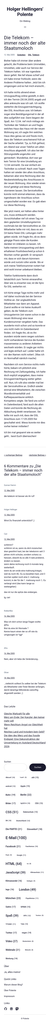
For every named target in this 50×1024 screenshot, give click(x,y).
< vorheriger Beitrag (13, 455)
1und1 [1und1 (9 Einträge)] (23, 777)
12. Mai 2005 (9, 490)
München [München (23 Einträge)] (13, 898)
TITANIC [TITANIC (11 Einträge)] (11, 924)
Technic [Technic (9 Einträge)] (39, 915)
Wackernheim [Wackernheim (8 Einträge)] (28, 941)
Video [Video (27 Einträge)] (12, 941)
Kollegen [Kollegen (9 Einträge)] (31, 881)
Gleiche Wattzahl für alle (17, 713)
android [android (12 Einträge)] (10, 786)
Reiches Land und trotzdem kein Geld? (24, 731)
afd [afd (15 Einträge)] (35, 777)
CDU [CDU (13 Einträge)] (39, 803)
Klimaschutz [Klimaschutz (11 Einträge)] (37, 872)
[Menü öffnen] (25, 27)
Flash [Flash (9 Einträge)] (9, 855)
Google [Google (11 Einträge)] (21, 855)
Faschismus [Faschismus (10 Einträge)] (32, 846)
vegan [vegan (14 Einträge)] (26, 932)
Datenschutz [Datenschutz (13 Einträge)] (30, 812)
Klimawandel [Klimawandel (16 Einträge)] (14, 881)
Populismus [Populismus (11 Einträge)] (32, 898)
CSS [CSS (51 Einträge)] (12, 812)
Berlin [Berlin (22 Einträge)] (25, 794)
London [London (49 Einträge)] (27, 890)
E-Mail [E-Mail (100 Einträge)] (16, 838)
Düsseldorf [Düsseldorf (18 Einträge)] (34, 829)
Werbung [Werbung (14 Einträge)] (12, 958)
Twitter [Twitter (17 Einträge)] (11, 932)
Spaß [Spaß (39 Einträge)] (12, 915)
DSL (29, 55)
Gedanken (21, 55)
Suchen (7, 761)
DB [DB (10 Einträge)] (8, 821)
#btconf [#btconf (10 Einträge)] (10, 778)
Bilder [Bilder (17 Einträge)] (11, 803)
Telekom (35, 55)
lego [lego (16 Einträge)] (10, 889)
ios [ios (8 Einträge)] (29, 864)
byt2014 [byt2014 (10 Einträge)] (25, 803)
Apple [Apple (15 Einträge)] (25, 786)
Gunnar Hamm (10, 485)
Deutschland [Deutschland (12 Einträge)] (23, 821)
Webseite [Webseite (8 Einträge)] (29, 950)
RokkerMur (8, 611)
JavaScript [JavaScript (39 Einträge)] (16, 872)
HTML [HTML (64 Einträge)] (14, 864)
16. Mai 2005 (9, 616)
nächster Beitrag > (37, 455)
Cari (5, 534)
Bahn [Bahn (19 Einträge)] (10, 794)
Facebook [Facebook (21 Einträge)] (13, 846)
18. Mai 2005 (9, 678)
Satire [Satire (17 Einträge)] (11, 907)
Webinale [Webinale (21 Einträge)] (13, 950)
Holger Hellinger (10, 509)
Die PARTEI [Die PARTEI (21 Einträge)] (14, 829)
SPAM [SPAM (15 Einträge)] (25, 907)
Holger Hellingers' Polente (25, 11)
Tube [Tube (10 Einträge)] (24, 924)
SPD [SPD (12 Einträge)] (27, 915)
